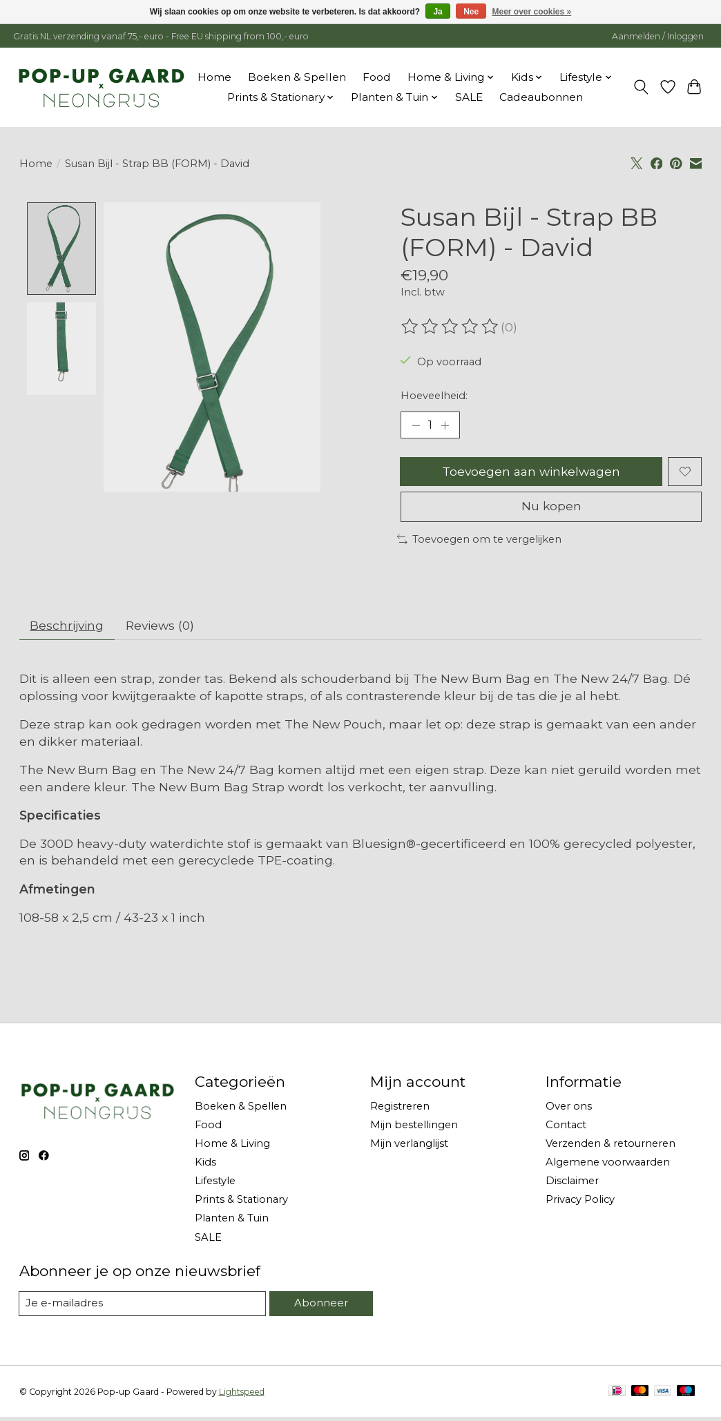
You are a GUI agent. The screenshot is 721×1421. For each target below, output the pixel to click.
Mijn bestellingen (414, 1128)
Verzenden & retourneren (610, 1147)
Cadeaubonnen (541, 97)
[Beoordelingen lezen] (451, 327)
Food (377, 77)
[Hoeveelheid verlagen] (415, 425)
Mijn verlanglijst (409, 1147)
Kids (205, 1165)
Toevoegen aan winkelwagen (531, 472)
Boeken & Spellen (297, 77)
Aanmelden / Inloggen (658, 36)
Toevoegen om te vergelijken (479, 542)
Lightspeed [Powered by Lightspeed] (242, 1395)
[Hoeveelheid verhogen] (445, 425)
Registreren (400, 1109)
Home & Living (232, 1147)
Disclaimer (572, 1184)
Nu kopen (551, 509)
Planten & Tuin (232, 1222)
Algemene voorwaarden (608, 1165)
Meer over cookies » (532, 12)
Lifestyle (215, 1184)
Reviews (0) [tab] (163, 628)
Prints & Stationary (241, 1203)
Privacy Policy (580, 1203)
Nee (471, 12)
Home (214, 77)
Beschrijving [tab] (68, 628)
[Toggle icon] (641, 87)
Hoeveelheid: (434, 395)
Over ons (569, 1109)
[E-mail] (143, 1307)
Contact (566, 1128)
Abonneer (321, 1306)
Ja (437, 12)
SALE (469, 97)
